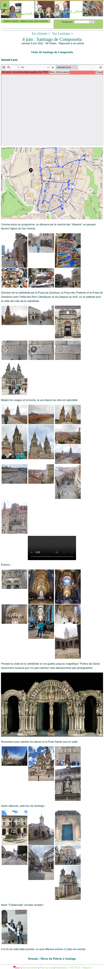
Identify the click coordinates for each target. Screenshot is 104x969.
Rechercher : (67, 22)
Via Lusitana (61, 34)
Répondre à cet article (71, 43)
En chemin (39, 34)
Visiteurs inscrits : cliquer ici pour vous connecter (26, 21)
